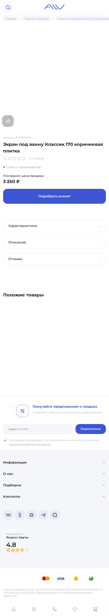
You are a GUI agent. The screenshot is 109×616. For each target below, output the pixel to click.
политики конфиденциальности (30, 444)
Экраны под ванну (37, 18)
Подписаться (91, 429)
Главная (11, 18)
